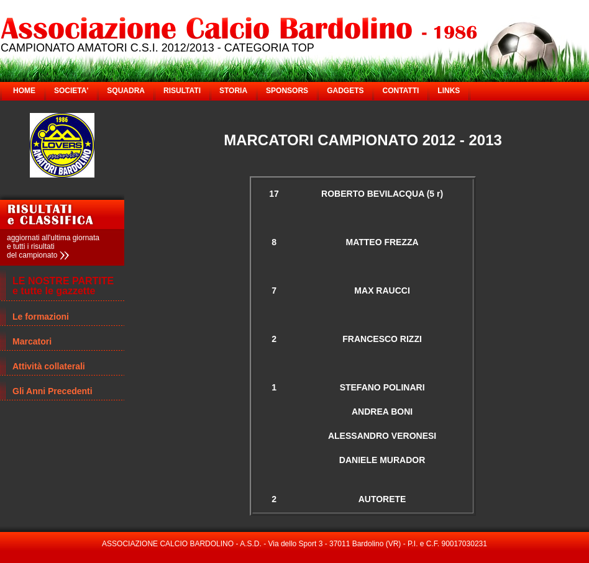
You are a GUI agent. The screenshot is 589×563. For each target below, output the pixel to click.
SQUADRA (126, 90)
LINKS (448, 90)
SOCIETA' (71, 90)
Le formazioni (40, 317)
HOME (24, 90)
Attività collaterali (48, 366)
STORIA (233, 90)
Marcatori (32, 341)
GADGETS (345, 90)
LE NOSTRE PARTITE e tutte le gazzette (63, 286)
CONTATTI (400, 90)
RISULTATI (182, 90)
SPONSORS (287, 90)
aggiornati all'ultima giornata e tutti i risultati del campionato (53, 246)
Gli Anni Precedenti (52, 391)
